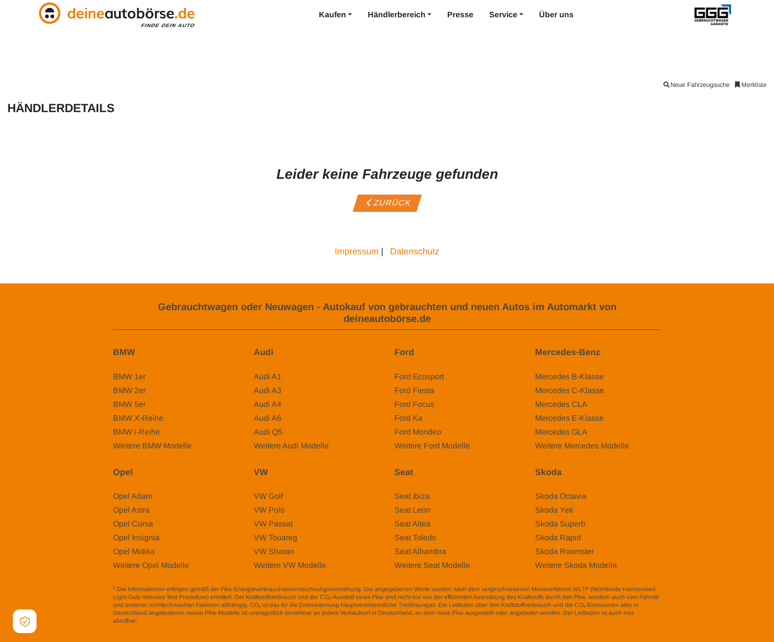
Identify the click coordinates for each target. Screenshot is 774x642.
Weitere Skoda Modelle (576, 565)
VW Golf (268, 496)
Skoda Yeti (554, 510)
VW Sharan (274, 551)
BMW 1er (129, 376)
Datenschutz (414, 251)
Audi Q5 (268, 432)
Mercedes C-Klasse (569, 390)
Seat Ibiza (411, 496)
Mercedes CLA (561, 404)
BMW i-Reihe (136, 432)
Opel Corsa (133, 524)
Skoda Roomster (564, 551)
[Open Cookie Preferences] (25, 621)
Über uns (556, 14)
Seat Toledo (415, 537)
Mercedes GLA (561, 432)
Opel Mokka (134, 551)
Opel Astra (131, 510)
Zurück (387, 203)
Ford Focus (414, 404)
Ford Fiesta (414, 390)
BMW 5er (129, 404)
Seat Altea (412, 524)
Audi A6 (267, 418)
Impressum (357, 251)
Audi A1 (267, 376)
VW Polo (269, 510)
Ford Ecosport (419, 376)
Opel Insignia (136, 537)
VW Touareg (275, 537)
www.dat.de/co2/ (161, 620)
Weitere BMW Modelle (152, 445)
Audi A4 (267, 404)
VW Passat (273, 524)
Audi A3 (267, 390)
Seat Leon (412, 510)
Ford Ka (408, 418)
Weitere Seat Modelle (432, 565)
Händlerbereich (397, 14)
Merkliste (750, 84)
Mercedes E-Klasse (569, 418)
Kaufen (332, 14)
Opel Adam (132, 496)
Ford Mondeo (417, 432)
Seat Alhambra (420, 551)
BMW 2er (129, 390)
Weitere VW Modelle (290, 565)
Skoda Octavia (560, 496)
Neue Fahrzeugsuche (696, 84)
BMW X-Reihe (138, 418)
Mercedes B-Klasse (569, 376)
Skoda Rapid (558, 537)
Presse (460, 14)
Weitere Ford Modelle (432, 445)
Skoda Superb (560, 524)
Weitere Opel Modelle (151, 565)
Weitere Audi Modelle (291, 445)
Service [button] (503, 14)
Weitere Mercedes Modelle (582, 445)
